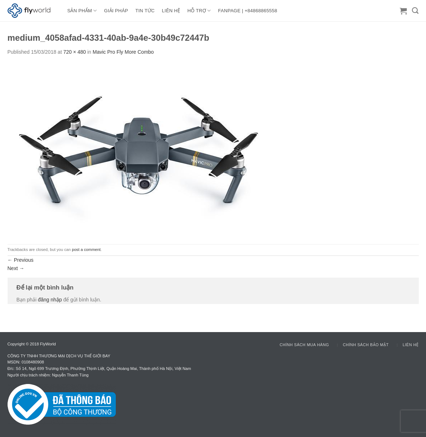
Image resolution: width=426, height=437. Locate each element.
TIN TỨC (144, 10)
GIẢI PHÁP (116, 10)
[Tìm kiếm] (415, 10)
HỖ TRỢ (199, 10)
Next (16, 268)
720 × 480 (74, 52)
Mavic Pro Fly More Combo (123, 52)
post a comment (86, 249)
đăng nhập (50, 300)
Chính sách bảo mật (366, 345)
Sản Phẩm (82, 10)
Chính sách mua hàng (304, 345)
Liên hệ (410, 345)
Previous (21, 260)
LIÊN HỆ (171, 10)
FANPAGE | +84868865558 (247, 10)
